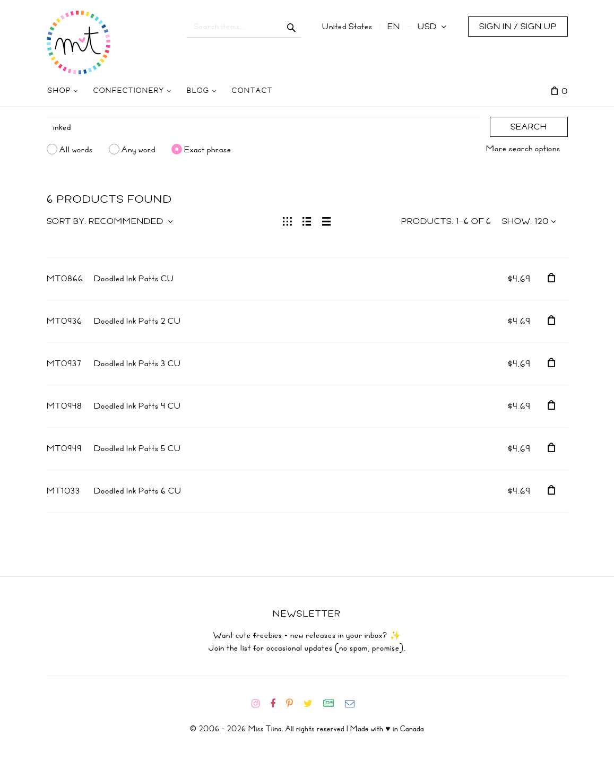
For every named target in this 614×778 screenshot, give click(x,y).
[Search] (263, 127)
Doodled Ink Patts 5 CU (137, 448)
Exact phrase (207, 149)
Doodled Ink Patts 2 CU (137, 321)
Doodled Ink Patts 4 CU (137, 406)
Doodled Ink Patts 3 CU (137, 363)
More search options (523, 148)
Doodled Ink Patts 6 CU (137, 491)
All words (76, 149)
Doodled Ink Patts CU (134, 278)
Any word (138, 149)
